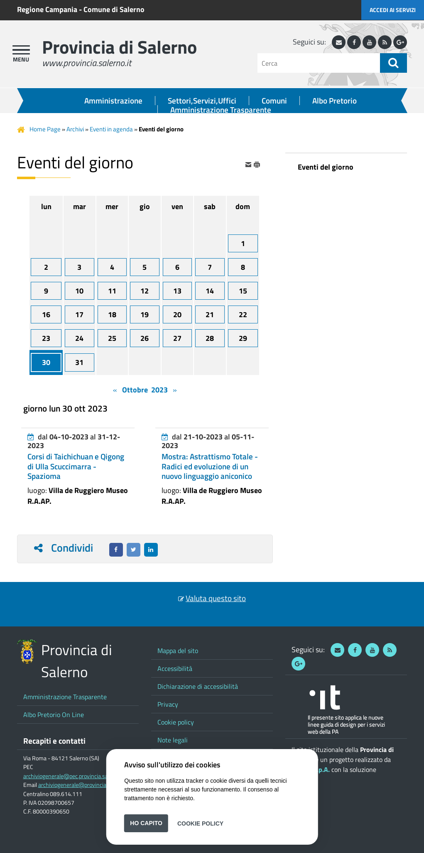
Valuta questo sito (216, 598)
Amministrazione (113, 100)
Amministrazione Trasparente (220, 109)
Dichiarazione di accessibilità (197, 686)
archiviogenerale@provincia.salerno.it (84, 784)
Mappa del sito (177, 651)
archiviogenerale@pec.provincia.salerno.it (74, 776)
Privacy (167, 704)
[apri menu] (21, 50)
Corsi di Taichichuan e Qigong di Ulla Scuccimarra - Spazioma (75, 466)
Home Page (45, 129)
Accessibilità (174, 668)
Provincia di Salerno (119, 47)
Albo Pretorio (334, 100)
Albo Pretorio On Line (53, 715)
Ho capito (146, 823)
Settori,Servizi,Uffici (202, 100)
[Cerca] (318, 63)
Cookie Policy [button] (200, 823)
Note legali (172, 740)
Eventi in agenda (111, 129)
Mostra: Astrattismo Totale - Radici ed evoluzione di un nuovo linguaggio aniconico (210, 466)
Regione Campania (47, 9)
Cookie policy (175, 722)
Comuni (274, 100)
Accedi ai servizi (393, 9)
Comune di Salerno (114, 9)
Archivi (75, 129)
